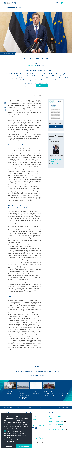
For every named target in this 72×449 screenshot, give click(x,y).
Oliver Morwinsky (31, 65)
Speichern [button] (9, 446)
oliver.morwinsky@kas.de (55, 160)
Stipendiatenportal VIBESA (57, 421)
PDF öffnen (42, 86)
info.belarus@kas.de (33, 417)
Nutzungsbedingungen (38, 438)
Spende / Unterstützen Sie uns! (58, 432)
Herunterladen (56, 127)
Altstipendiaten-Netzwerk (57, 424)
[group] (10, 388)
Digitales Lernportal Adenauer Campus (57, 417)
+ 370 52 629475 (31, 419)
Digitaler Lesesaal (55, 427)
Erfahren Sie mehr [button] (20, 428)
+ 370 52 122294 (31, 422)
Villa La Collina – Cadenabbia (58, 430)
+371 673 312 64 (54, 163)
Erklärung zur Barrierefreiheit (54, 438)
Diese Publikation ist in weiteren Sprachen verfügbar (36, 83)
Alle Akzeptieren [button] (24, 446)
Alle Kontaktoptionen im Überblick (35, 425)
